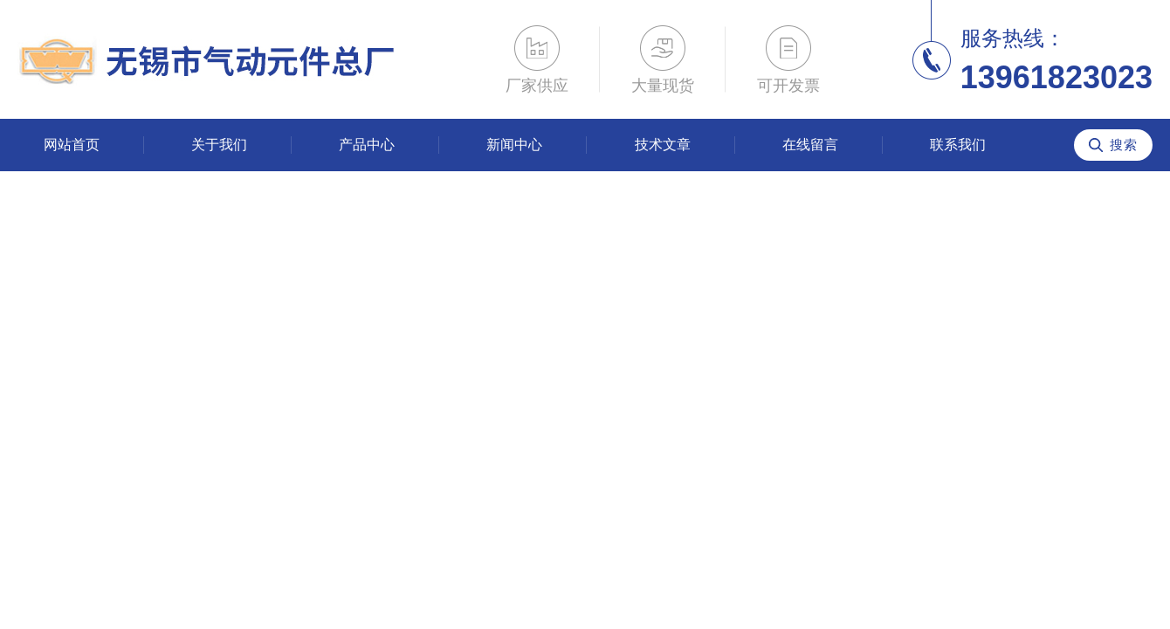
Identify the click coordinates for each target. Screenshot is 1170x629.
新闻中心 (514, 144)
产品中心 (367, 144)
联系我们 (958, 144)
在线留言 (810, 144)
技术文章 (663, 144)
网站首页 (72, 144)
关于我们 (219, 144)
